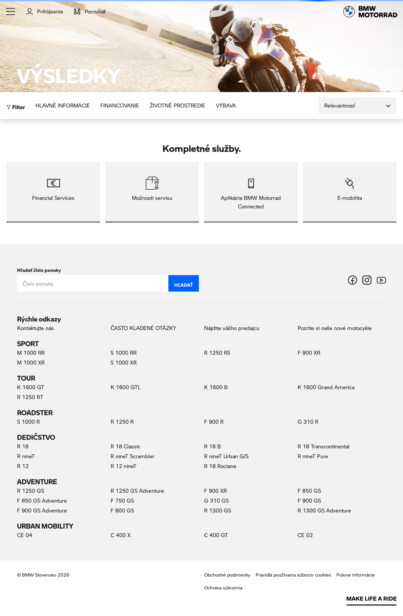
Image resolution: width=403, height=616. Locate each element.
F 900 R (213, 421)
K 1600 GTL (126, 387)
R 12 (23, 466)
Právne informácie (355, 574)
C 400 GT (216, 535)
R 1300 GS (217, 510)
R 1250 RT (30, 397)
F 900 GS (309, 500)
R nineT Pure (313, 456)
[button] (11, 11)
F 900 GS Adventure (42, 510)
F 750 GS (122, 500)
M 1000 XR (31, 362)
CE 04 (24, 535)
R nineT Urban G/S (226, 456)
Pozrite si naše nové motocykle (335, 328)
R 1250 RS (217, 352)
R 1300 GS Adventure (324, 510)
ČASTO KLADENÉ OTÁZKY (143, 328)
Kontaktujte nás (35, 328)
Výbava (226, 105)
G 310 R (308, 421)
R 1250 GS (30, 490)
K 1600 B (216, 387)
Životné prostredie (177, 105)
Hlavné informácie (62, 105)
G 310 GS (216, 500)
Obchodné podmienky (227, 574)
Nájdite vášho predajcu (231, 328)
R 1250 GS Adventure (137, 490)
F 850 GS (309, 490)
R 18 (23, 446)
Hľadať (183, 283)
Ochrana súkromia (223, 587)
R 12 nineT (124, 466)
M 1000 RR (31, 352)
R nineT (26, 456)
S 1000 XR (124, 362)
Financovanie (119, 105)
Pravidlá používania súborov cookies (293, 574)
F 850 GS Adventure (42, 500)
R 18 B (212, 446)
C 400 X (121, 535)
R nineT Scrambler (133, 456)
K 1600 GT (30, 387)
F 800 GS (122, 510)
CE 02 (305, 535)
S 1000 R (28, 421)
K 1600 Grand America (326, 387)
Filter (16, 105)
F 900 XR (309, 352)
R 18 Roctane (220, 466)
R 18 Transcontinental (324, 446)
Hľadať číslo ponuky (39, 268)
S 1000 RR (124, 352)
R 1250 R (122, 421)
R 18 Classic (125, 446)
